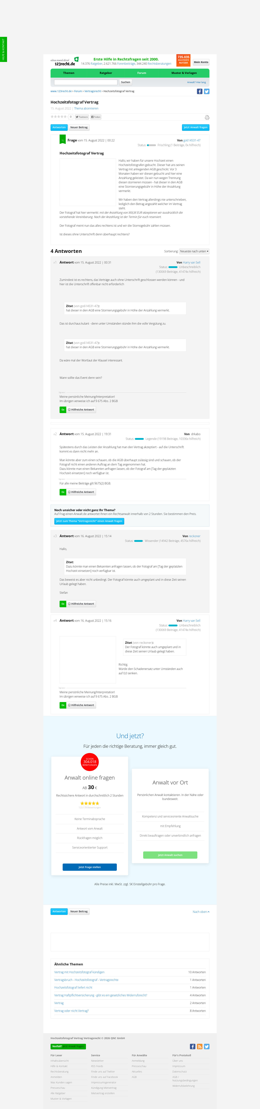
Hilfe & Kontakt (3, 49)
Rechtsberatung (59, 1072)
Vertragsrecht (92, 91)
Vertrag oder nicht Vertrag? (71, 1010)
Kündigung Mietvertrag (103, 1088)
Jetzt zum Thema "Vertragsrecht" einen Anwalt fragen (89, 521)
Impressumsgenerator (103, 1082)
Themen (68, 73)
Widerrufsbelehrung (183, 1086)
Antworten (59, 127)
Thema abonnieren (86, 108)
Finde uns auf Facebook (104, 1077)
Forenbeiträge (126, 63)
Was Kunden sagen (61, 1082)
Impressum (178, 1066)
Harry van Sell (191, 262)
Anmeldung (138, 1061)
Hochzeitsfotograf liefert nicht (73, 987)
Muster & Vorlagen (184, 73)
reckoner (194, 536)
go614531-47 (191, 140)
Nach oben (201, 911)
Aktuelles (137, 1072)
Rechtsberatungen (159, 63)
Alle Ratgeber (58, 1093)
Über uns (177, 1061)
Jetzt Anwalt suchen (170, 855)
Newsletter (97, 1061)
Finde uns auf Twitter (103, 1072)
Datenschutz (179, 1072)
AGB (134, 1077)
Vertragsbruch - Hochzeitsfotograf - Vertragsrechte (86, 980)
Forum (141, 73)
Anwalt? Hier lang (196, 82)
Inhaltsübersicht (60, 1061)
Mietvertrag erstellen (103, 1093)
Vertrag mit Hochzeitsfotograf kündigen (79, 972)
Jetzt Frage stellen (90, 867)
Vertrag (59, 1003)
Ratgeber (96, 63)
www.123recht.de (61, 91)
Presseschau (58, 1088)
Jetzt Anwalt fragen (195, 127)
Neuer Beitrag (79, 127)
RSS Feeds (97, 1066)
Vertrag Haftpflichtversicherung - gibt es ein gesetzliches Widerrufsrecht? (100, 995)
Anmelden (56, 1077)
